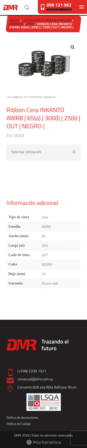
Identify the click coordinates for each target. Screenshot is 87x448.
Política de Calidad (18, 423)
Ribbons (17, 24)
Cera (30, 24)
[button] (72, 47)
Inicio (15, 20)
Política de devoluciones (22, 417)
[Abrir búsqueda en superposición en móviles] (27, 7)
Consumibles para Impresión (47, 20)
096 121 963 (59, 4)
